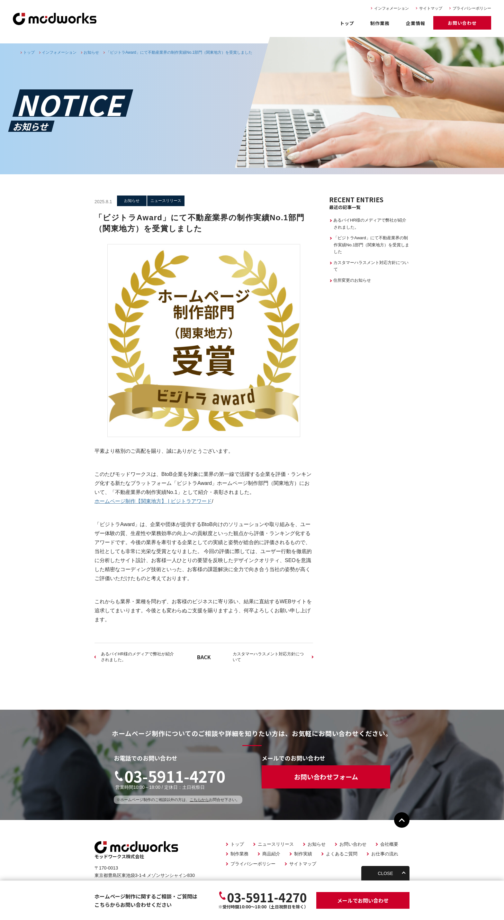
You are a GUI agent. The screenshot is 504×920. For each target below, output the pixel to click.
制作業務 (380, 23)
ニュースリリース (276, 844)
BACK (204, 657)
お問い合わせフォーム (326, 776)
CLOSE (385, 873)
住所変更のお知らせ (352, 280)
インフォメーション (391, 8)
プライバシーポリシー (472, 8)
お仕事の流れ (384, 853)
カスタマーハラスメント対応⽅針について (268, 656)
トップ (347, 23)
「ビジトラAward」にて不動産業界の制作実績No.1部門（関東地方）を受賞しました (371, 244)
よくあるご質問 (341, 853)
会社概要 (389, 844)
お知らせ (317, 844)
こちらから (199, 799)
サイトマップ (430, 8)
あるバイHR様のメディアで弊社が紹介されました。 (137, 656)
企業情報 (415, 23)
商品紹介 (271, 853)
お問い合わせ (462, 23)
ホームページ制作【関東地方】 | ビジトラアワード (153, 501)
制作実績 (303, 853)
